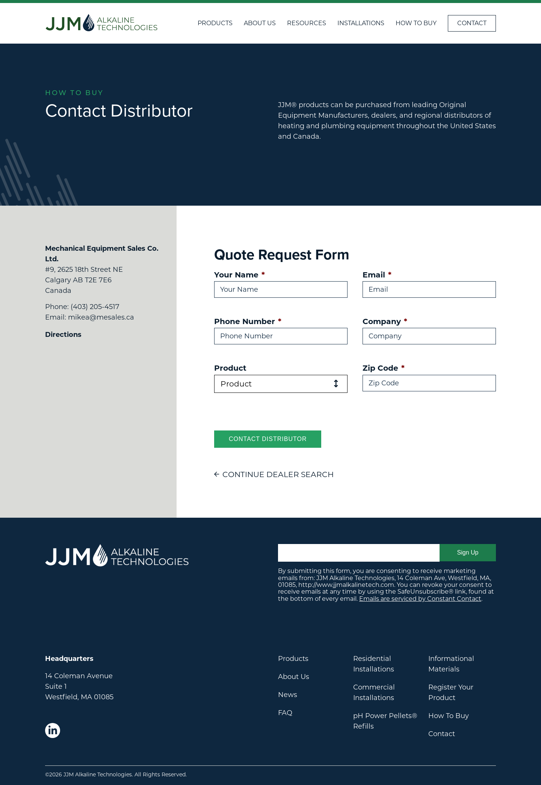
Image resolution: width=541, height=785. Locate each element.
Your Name (239, 274)
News (287, 695)
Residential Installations (373, 664)
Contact (472, 23)
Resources (306, 23)
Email (377, 274)
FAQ (285, 713)
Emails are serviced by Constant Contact (420, 598)
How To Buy (416, 23)
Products (215, 23)
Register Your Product (450, 692)
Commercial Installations (374, 692)
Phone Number (247, 321)
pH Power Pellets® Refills (385, 721)
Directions (63, 334)
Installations (360, 23)
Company (385, 321)
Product (230, 368)
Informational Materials (451, 664)
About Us (260, 23)
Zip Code (384, 368)
